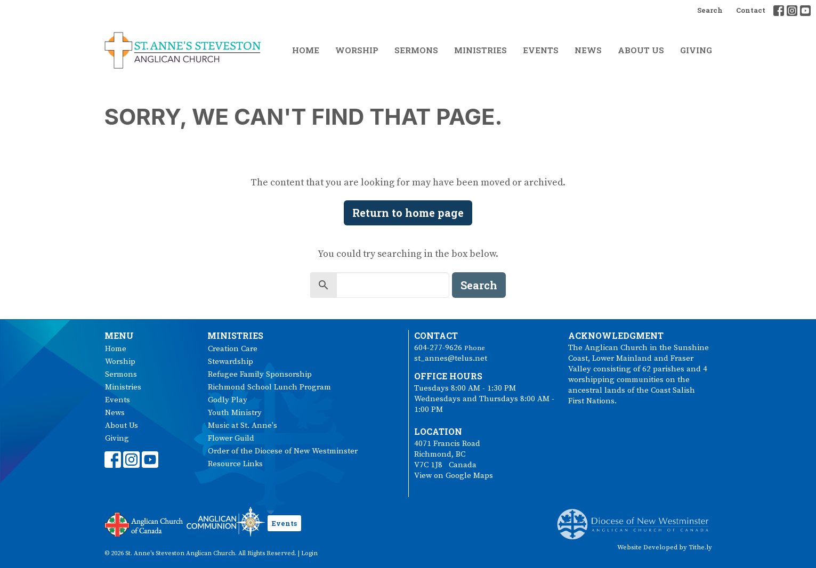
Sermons (416, 50)
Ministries (480, 50)
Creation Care (232, 349)
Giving (696, 50)
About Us (641, 50)
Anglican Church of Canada (144, 523)
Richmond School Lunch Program (269, 387)
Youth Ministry (235, 413)
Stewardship (230, 361)
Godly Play (227, 400)
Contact (750, 10)
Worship (356, 50)
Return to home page (408, 213)
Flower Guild (231, 438)
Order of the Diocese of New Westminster (283, 451)
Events (541, 50)
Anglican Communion (225, 521)
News (588, 50)
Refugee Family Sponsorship (260, 374)
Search (710, 10)
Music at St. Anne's (242, 425)
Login (309, 553)
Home (305, 50)
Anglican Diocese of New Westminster (636, 519)
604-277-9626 (438, 348)
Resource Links (235, 464)
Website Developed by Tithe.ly (664, 547)
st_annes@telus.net (450, 358)
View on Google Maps (453, 475)
